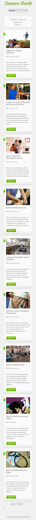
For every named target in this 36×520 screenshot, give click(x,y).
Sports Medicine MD (15, 364)
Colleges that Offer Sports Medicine (17, 258)
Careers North (18, 3)
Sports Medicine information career (14, 157)
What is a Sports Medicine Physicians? (17, 312)
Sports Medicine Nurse (16, 207)
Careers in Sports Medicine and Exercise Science (18, 103)
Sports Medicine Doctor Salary (16, 471)
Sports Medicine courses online (17, 417)
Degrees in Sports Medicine (14, 51)
